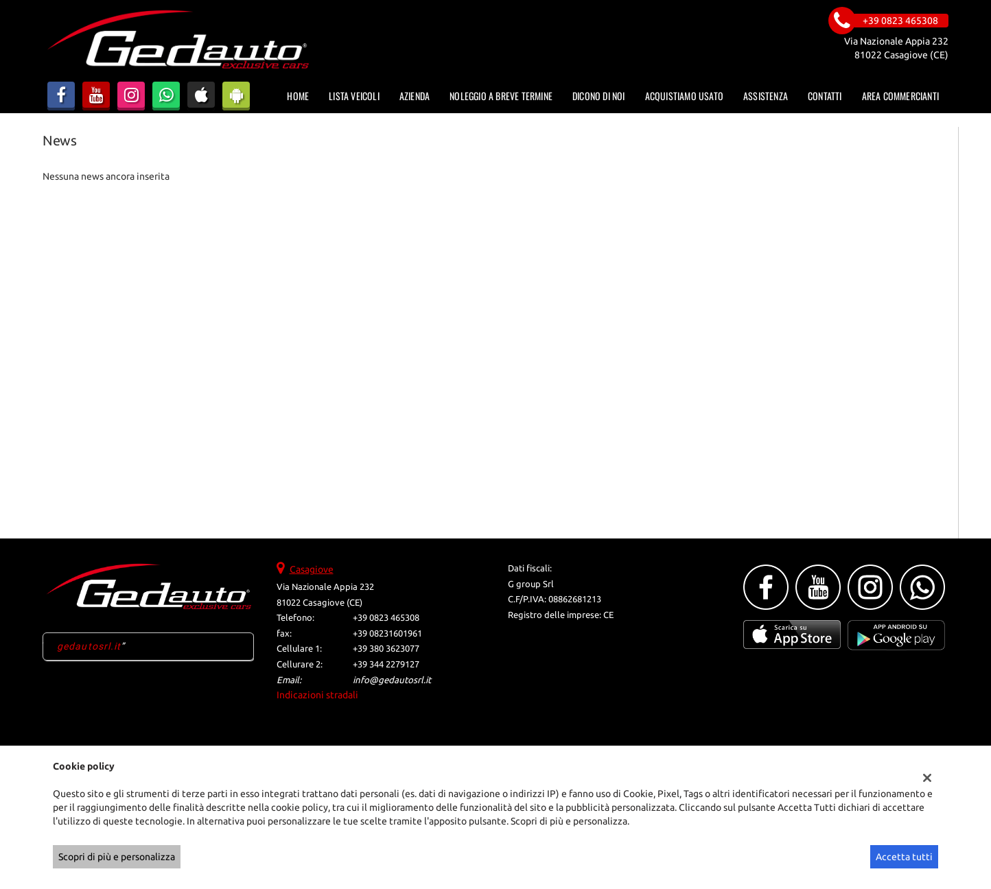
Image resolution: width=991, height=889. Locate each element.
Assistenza (765, 95)
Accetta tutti (904, 856)
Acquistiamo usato (684, 95)
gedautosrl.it (89, 646)
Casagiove (312, 569)
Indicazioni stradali (317, 694)
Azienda (414, 95)
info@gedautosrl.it (392, 680)
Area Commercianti (900, 95)
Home (298, 95)
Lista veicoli (354, 95)
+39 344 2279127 (386, 664)
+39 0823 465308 (386, 618)
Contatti (825, 95)
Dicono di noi (598, 95)
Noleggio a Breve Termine (501, 95)
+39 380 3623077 (386, 648)
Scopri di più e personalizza (116, 856)
